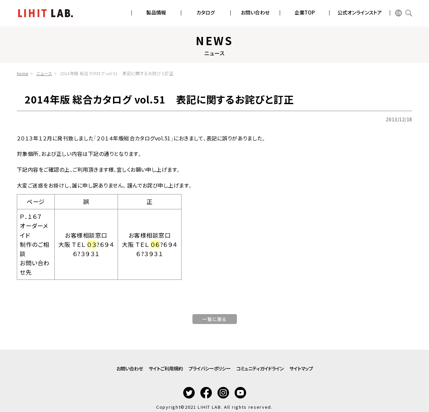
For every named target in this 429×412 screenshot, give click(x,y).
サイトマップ (327, 365)
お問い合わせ (103, 365)
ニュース (44, 73)
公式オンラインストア (359, 12)
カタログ (205, 12)
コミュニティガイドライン (273, 365)
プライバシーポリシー (209, 365)
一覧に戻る (214, 319)
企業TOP (305, 12)
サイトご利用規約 (151, 365)
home (22, 73)
